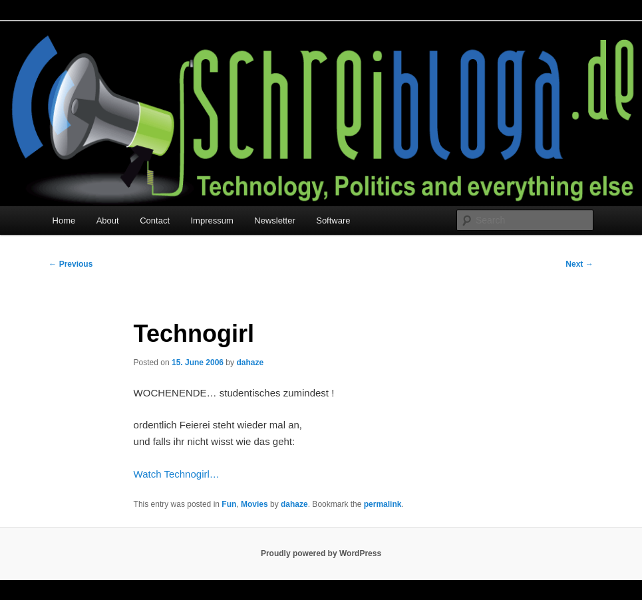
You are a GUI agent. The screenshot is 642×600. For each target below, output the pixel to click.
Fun (229, 504)
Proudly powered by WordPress (321, 553)
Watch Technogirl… (177, 474)
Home (64, 220)
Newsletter (274, 220)
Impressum (212, 220)
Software (333, 220)
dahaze (249, 362)
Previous (70, 264)
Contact (155, 220)
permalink (383, 504)
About (107, 220)
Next (579, 264)
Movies (254, 504)
